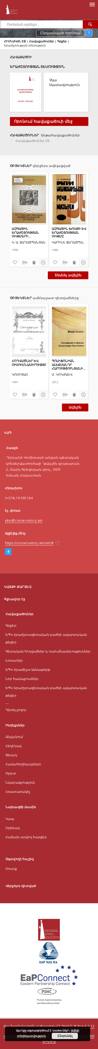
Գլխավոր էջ (14, 599)
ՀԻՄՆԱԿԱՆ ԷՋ (15, 41)
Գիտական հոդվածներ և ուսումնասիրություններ (47, 651)
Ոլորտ (10, 773)
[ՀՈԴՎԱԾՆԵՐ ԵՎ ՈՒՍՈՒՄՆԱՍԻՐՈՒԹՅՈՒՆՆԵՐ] (29, 331)
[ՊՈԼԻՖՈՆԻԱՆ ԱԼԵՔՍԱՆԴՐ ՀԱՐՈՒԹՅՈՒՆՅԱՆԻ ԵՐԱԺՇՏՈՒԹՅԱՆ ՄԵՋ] (69, 331)
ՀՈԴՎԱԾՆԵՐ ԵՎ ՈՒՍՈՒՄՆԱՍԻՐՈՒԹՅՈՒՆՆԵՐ (29, 363)
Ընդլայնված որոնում (60, 33)
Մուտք (11, 868)
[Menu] (92, 4)
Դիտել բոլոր (15, 710)
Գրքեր (62, 41)
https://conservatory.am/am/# (29, 543)
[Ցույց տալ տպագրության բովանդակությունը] (33, 262)
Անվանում (14, 737)
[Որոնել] (90, 24)
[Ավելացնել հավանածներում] (14, 262)
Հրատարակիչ (18, 791)
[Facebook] (8, 552)
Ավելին (75, 407)
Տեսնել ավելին (68, 275)
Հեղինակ (13, 746)
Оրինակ (12, 828)
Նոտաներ (14, 660)
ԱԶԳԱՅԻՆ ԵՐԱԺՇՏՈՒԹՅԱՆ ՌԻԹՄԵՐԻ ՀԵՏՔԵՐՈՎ (25, 232)
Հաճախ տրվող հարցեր (26, 837)
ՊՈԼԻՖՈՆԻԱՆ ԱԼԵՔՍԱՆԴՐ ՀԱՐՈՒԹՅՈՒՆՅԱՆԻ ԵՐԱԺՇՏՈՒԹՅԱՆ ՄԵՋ (67, 364)
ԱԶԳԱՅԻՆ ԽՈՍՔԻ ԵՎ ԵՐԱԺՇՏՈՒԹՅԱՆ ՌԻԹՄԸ (69, 232)
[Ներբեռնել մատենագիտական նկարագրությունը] (24, 262)
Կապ (9, 819)
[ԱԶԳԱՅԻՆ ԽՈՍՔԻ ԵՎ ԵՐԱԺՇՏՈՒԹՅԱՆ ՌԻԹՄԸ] (69, 199)
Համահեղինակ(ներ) (23, 764)
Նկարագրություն (20, 782)
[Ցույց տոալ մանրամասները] (42, 262)
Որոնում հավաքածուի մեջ (43, 121)
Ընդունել (64, 1036)
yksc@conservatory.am (24, 520)
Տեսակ (11, 755)
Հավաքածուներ (41, 41)
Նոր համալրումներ (21, 679)
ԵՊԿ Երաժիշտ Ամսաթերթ (27, 669)
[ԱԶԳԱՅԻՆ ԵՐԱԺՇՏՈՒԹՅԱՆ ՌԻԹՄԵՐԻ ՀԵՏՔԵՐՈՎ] (29, 199)
